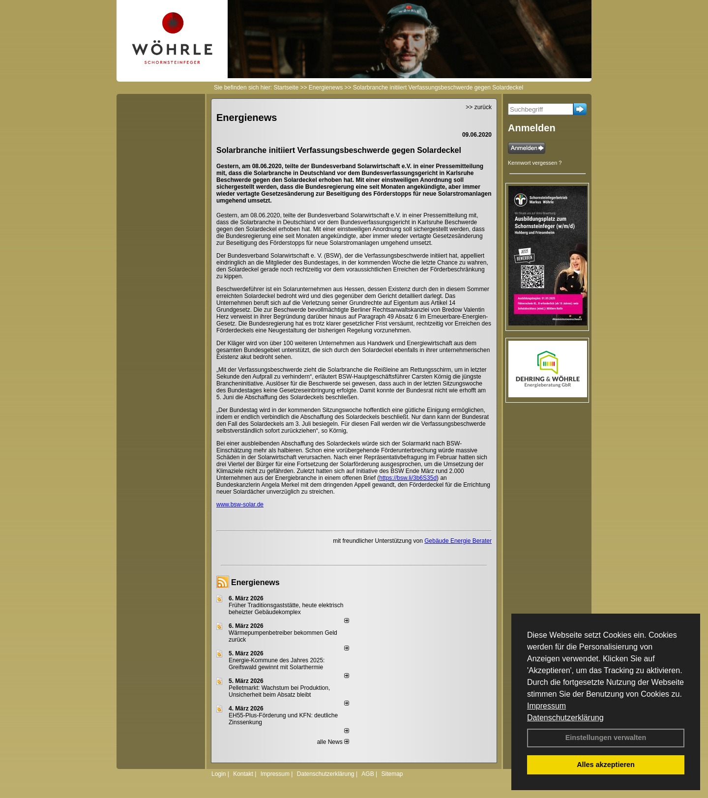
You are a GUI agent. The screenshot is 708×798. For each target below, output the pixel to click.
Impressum (546, 706)
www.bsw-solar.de (240, 504)
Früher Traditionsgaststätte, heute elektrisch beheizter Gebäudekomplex (286, 609)
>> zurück (479, 107)
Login (218, 773)
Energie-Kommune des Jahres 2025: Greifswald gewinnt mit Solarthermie (276, 664)
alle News (333, 742)
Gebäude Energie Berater (458, 540)
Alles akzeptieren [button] (606, 764)
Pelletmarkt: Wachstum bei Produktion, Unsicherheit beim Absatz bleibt (279, 691)
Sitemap (392, 773)
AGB (367, 773)
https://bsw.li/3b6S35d (408, 477)
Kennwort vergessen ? (534, 163)
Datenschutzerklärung (565, 717)
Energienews (255, 582)
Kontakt (243, 773)
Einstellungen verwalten (606, 737)
